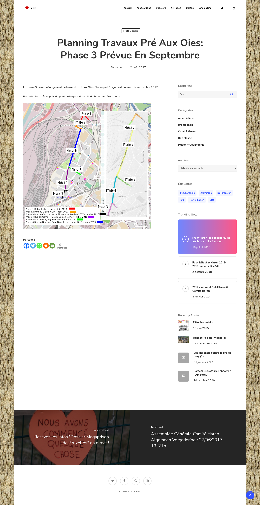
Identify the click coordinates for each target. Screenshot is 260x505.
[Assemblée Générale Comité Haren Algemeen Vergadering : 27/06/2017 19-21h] (188, 437)
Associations (186, 118)
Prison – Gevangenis (191, 144)
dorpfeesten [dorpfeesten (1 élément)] (224, 193)
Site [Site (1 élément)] (212, 200)
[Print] (46, 246)
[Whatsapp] (39, 246)
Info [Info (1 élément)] (182, 200)
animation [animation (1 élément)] (206, 193)
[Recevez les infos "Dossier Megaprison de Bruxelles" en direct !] (71, 437)
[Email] (52, 246)
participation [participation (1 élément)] (197, 200)
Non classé (130, 30)
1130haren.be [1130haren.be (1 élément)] (187, 193)
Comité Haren (186, 131)
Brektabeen (185, 124)
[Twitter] (33, 246)
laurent (119, 67)
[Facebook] (26, 246)
